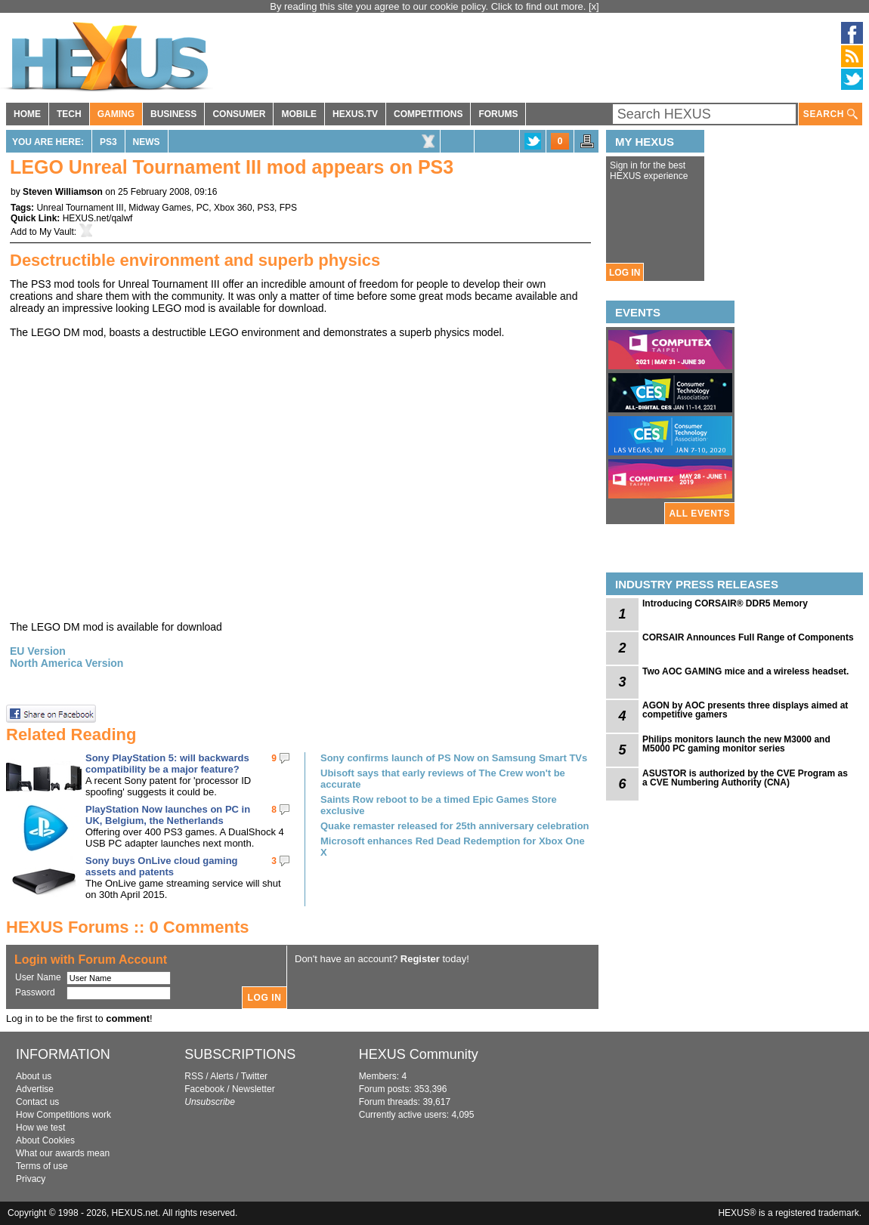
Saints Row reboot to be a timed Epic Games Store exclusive (438, 805)
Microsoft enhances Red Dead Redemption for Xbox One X (452, 846)
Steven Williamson (63, 192)
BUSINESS (173, 114)
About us (33, 1076)
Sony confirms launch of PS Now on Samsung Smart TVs (453, 758)
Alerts (221, 1076)
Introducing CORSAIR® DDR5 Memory (725, 603)
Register (420, 958)
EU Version (38, 651)
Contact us (37, 1102)
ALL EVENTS (700, 513)
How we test (40, 1127)
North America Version (66, 663)
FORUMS (498, 114)
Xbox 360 (233, 207)
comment (128, 1018)
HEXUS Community (418, 1054)
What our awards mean (63, 1153)
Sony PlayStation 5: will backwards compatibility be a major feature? (167, 763)
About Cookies (45, 1140)
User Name (38, 977)
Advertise (35, 1089)
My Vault (56, 232)
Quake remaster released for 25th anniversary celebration (454, 826)
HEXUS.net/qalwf (98, 218)
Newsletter (253, 1089)
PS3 (108, 142)
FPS (288, 207)
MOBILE (299, 114)
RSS (193, 1076)
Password (35, 992)
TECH (69, 114)
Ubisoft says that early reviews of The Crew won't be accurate (442, 778)
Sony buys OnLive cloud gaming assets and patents (161, 866)
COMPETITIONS (428, 114)
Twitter (254, 1076)
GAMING (116, 114)
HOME (27, 114)
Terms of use (42, 1166)
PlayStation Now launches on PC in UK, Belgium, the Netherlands (167, 815)
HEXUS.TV (355, 114)
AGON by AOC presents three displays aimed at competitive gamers (745, 710)
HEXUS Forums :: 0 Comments (127, 927)
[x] (594, 6)
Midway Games (159, 207)
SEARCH (830, 114)
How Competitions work (63, 1114)
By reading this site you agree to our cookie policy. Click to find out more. (429, 6)
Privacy (30, 1179)
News (146, 142)
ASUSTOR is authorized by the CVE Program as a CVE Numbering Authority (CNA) (745, 778)
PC (202, 207)
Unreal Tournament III (79, 207)
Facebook (204, 1089)
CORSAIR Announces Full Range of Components (748, 637)
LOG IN (624, 272)
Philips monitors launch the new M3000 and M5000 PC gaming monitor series (736, 744)
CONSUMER (238, 114)
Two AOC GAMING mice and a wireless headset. (745, 671)
